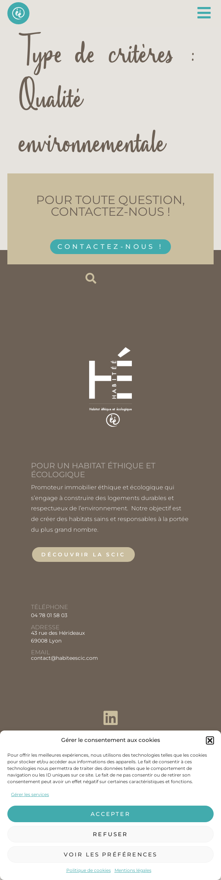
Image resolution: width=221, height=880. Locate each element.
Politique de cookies (88, 870)
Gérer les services (30, 794)
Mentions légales (133, 870)
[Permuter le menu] (204, 12)
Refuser (110, 834)
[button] (210, 740)
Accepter (110, 813)
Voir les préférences (111, 854)
